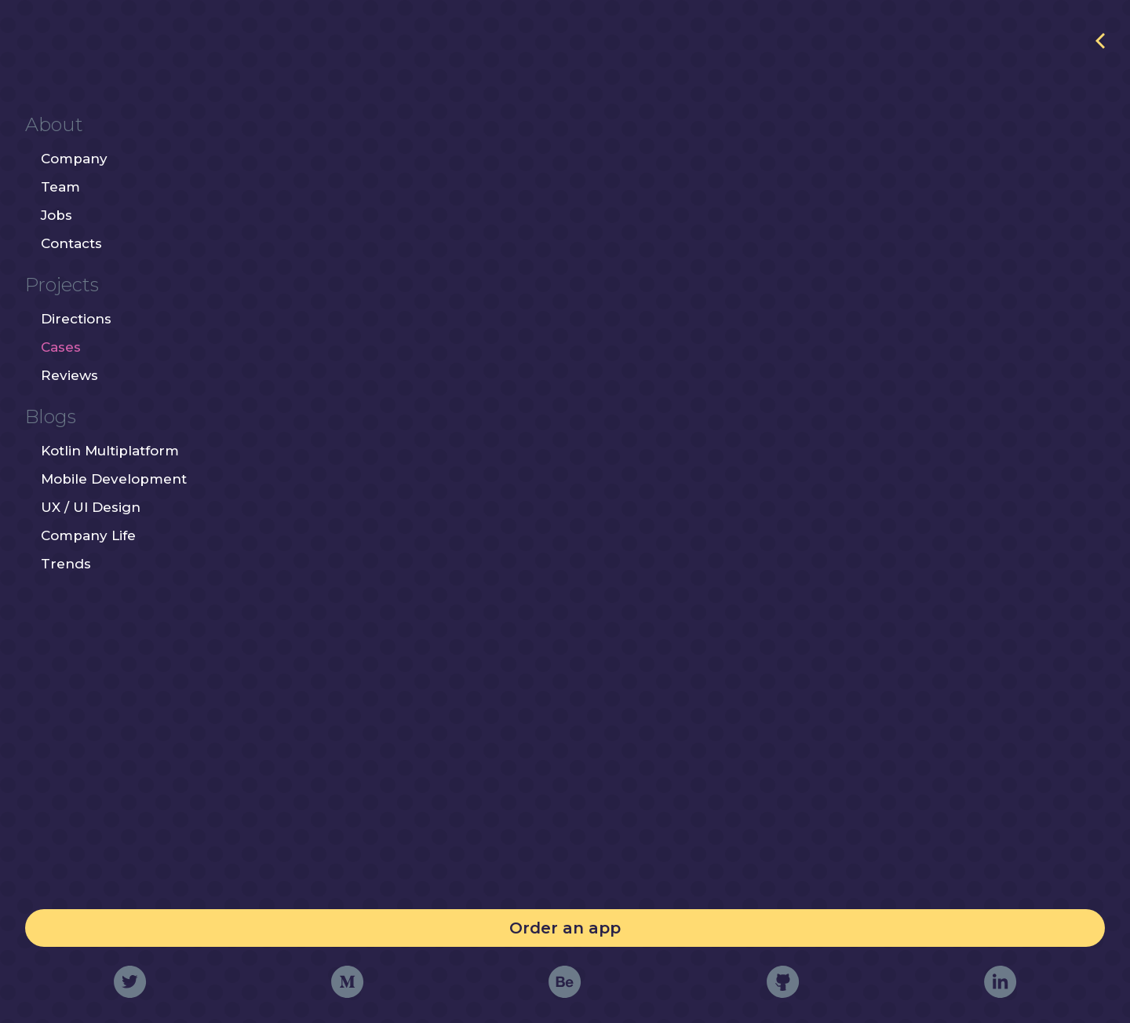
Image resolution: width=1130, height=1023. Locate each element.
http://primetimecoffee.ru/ (1000, 50)
